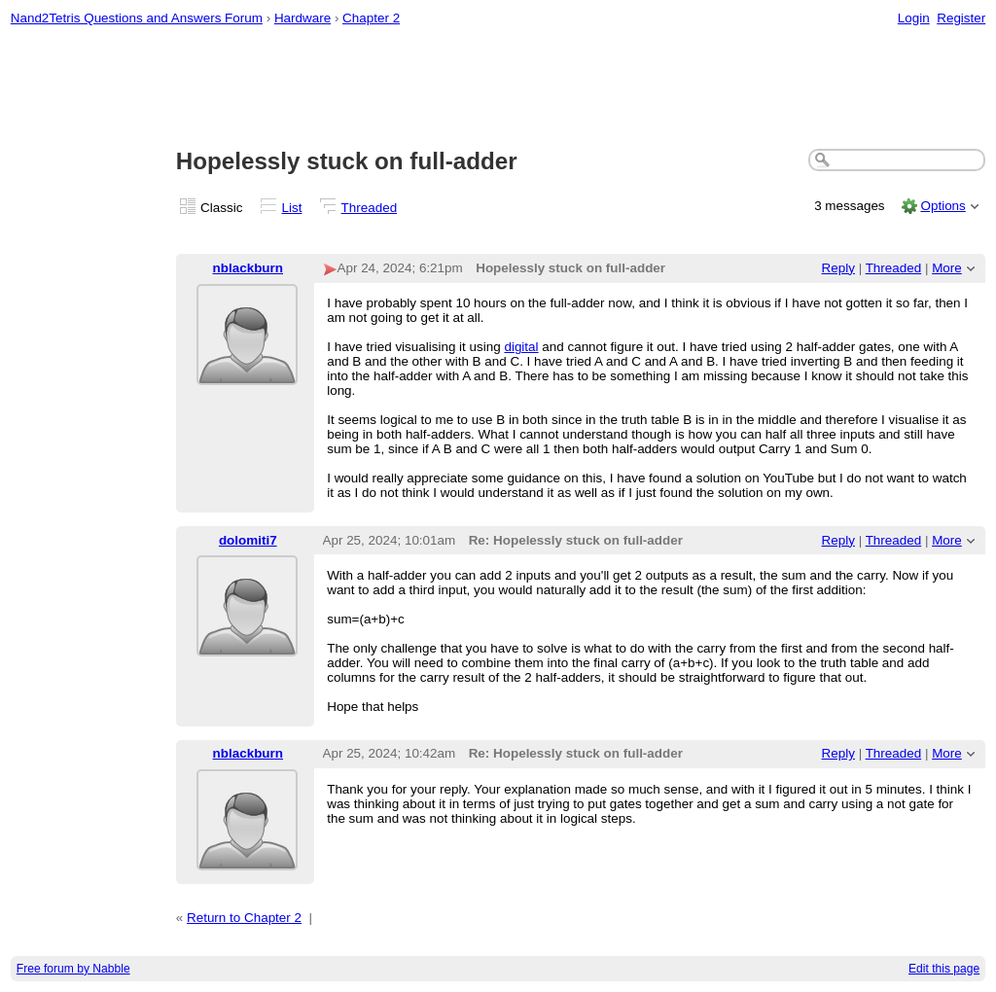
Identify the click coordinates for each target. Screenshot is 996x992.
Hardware (302, 18)
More (947, 268)
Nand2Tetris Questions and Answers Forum (137, 18)
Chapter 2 (371, 18)
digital (521, 346)
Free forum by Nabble (73, 968)
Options (942, 205)
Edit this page (943, 968)
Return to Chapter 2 (244, 917)
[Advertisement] (498, 88)
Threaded (369, 207)
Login (914, 18)
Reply (838, 268)
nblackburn (248, 268)
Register (961, 18)
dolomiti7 (248, 540)
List (292, 207)
